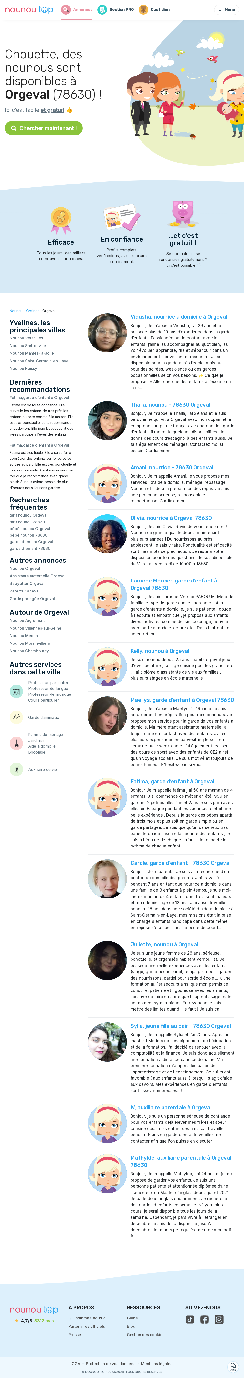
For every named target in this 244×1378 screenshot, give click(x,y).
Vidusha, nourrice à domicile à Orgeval (179, 317)
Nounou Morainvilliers (30, 643)
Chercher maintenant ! (44, 128)
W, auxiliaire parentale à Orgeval (171, 1107)
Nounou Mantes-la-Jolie (32, 353)
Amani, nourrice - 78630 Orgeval (172, 467)
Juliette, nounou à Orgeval (164, 944)
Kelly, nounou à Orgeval (160, 651)
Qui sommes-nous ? (86, 1318)
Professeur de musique (49, 694)
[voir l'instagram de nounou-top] (219, 1319)
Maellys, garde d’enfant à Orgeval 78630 (182, 700)
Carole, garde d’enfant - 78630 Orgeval (181, 863)
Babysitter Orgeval (27, 583)
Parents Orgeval (25, 591)
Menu (226, 9)
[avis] (34, 1321)
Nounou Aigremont (27, 620)
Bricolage (36, 752)
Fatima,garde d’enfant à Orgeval (39, 397)
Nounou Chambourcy (29, 650)
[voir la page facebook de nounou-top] (204, 1319)
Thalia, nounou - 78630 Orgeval (170, 404)
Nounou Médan (24, 635)
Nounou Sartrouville (28, 345)
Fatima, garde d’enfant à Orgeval (172, 781)
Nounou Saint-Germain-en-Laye (39, 360)
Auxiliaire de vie (42, 769)
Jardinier (36, 740)
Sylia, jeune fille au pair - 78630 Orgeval (181, 1026)
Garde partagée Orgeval (32, 598)
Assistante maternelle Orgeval (37, 575)
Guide (132, 1318)
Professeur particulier (48, 682)
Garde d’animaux (43, 717)
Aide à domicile (42, 746)
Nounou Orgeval (25, 568)
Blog (131, 1326)
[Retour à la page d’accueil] (29, 9)
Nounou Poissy (23, 368)
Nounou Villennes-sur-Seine (35, 628)
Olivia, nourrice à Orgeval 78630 (171, 518)
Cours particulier (43, 700)
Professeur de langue (48, 688)
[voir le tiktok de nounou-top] (189, 1319)
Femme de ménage (45, 734)
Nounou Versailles (26, 338)
